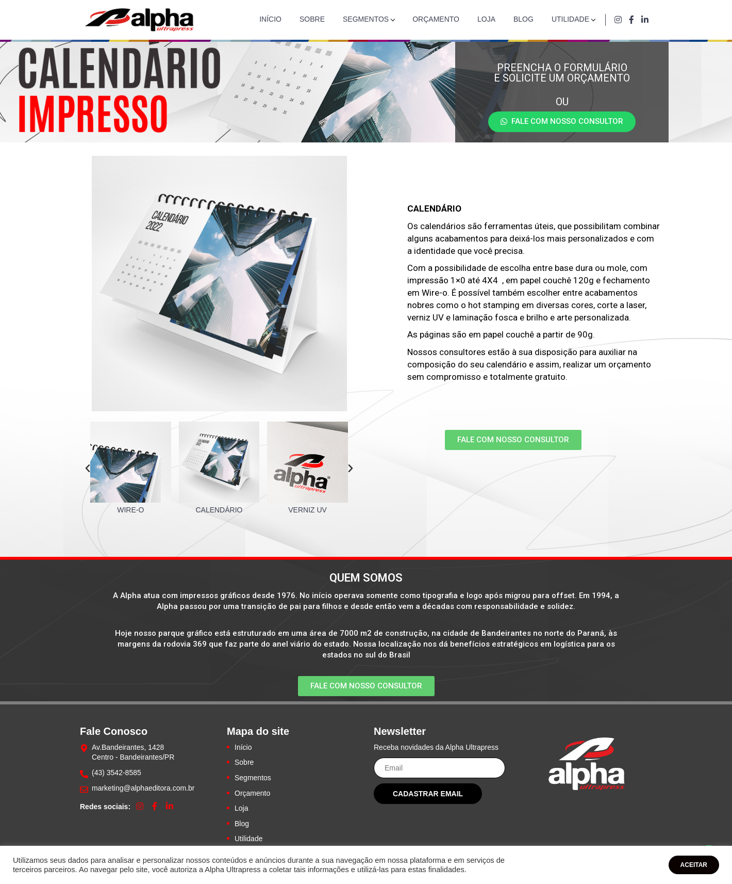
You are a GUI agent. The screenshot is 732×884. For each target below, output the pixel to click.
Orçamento (435, 19)
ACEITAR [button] (693, 865)
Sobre (312, 19)
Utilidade (570, 19)
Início (270, 19)
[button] (562, 121)
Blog (523, 19)
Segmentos (366, 19)
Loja (486, 19)
